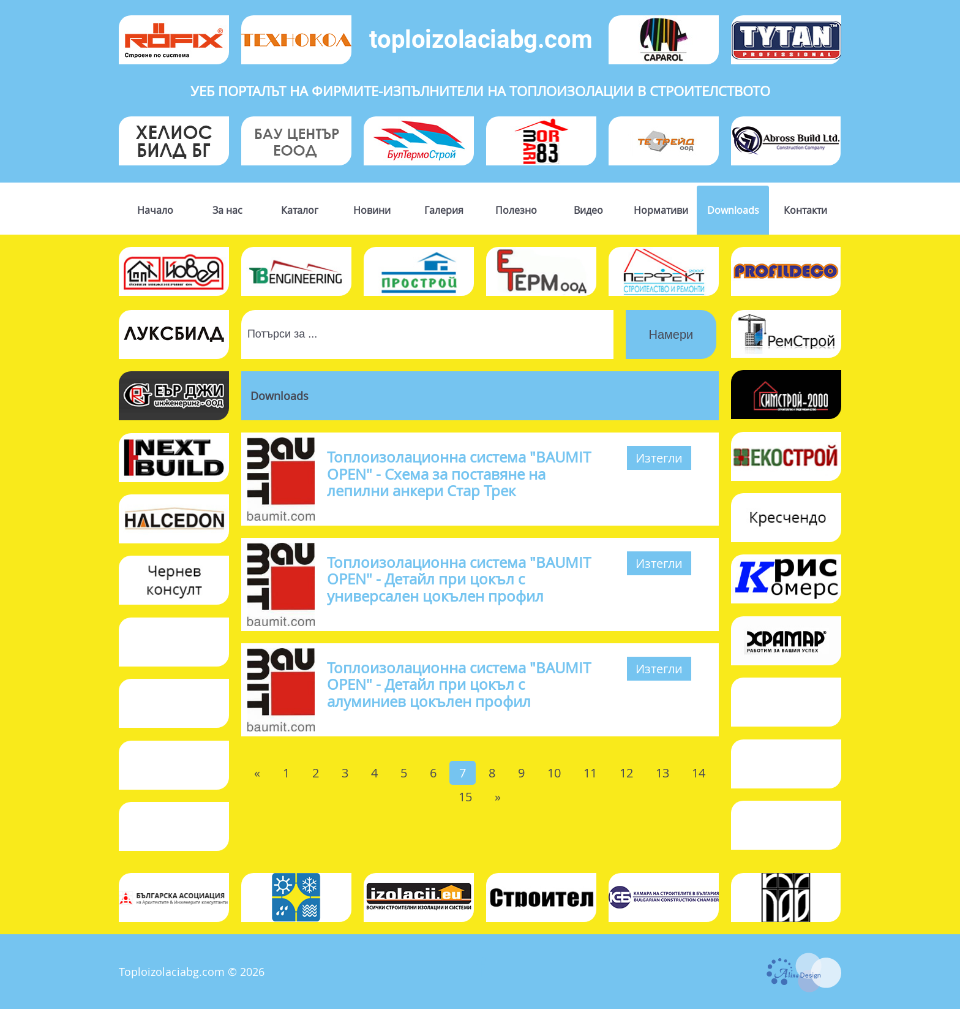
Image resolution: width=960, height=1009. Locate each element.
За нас (227, 210)
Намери (671, 334)
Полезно (516, 210)
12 (626, 773)
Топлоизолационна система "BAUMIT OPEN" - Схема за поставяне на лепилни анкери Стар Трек (459, 474)
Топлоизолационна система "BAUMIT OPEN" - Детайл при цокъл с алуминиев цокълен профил (459, 684)
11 (590, 773)
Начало (155, 210)
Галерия (443, 210)
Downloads (733, 210)
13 (662, 773)
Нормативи (661, 210)
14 (698, 773)
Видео (588, 210)
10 (554, 773)
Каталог (299, 210)
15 (465, 796)
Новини (372, 210)
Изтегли (659, 458)
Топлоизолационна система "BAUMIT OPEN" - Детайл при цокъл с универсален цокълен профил (459, 579)
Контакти (805, 210)
